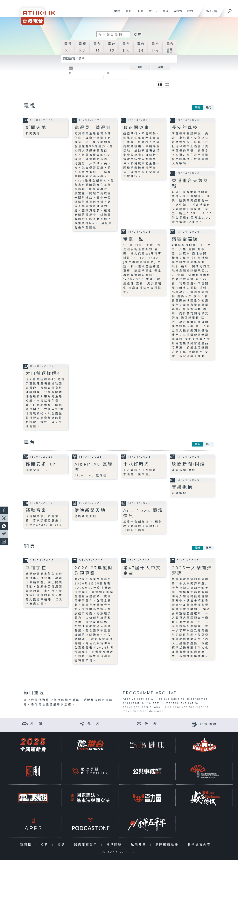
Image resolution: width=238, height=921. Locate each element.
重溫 (164, 13)
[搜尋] (230, 10)
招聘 (45, 844)
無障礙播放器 (167, 844)
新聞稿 (26, 844)
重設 (139, 67)
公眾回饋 (209, 724)
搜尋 (160, 67)
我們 (188, 13)
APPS (176, 13)
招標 (62, 844)
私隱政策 (139, 844)
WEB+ (152, 13)
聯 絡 (151, 723)
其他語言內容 (200, 844)
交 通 (37, 723)
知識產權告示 (86, 844)
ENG (209, 11)
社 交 (94, 723)
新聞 (139, 13)
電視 (115, 13)
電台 (127, 13)
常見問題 (115, 844)
